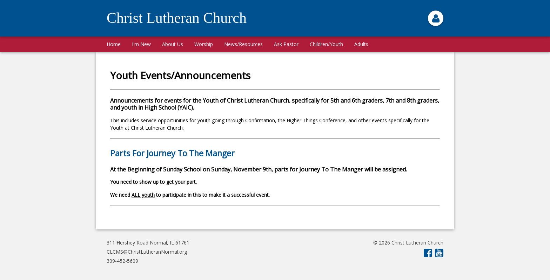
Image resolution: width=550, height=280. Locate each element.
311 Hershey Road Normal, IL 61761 (148, 242)
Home (114, 44)
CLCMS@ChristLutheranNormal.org (147, 251)
